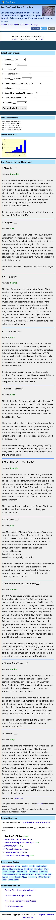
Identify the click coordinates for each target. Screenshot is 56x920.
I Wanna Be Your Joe (13, 849)
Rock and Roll (41, 866)
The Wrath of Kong (12, 852)
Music (17, 866)
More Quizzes (20, 901)
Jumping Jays (10, 846)
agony (40, 803)
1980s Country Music (18, 877)
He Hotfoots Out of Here (15, 839)
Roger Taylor (13, 879)
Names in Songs (16, 869)
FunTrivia (14, 906)
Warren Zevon (41, 874)
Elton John (38, 869)
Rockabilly (32, 877)
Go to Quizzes (18, 895)
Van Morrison (28, 874)
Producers (43, 871)
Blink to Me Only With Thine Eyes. (19, 842)
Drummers (33, 871)
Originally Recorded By (11, 874)
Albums (5, 869)
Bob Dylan (28, 869)
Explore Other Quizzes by (20, 890)
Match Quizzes (8, 866)
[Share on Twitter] (44, 28)
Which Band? (22, 871)
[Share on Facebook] (35, 28)
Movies (24, 866)
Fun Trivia (8, 2)
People (32, 866)
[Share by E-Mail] (51, 28)
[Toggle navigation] (51, 2)
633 (42, 39)
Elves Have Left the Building (16, 855)
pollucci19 (15, 39)
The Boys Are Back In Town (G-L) (37, 822)
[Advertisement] (28, 45)
